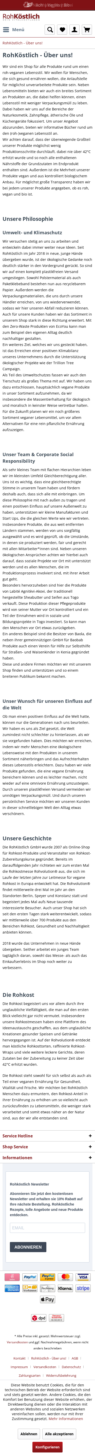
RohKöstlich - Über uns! (48, 1358)
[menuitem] (13, 30)
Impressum (19, 1367)
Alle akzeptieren (59, 1433)
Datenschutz (71, 1367)
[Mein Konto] (74, 30)
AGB (75, 1358)
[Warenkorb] (87, 30)
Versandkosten (17, 1342)
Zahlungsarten (30, 1375)
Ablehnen (29, 1433)
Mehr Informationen (66, 1418)
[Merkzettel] (62, 30)
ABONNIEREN (28, 1247)
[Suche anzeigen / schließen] (50, 30)
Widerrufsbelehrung (61, 1375)
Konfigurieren (47, 1447)
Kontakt (19, 1358)
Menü (13, 29)
